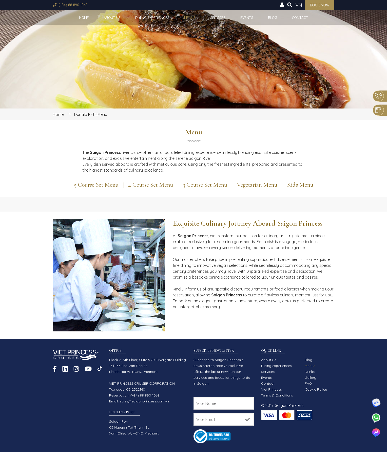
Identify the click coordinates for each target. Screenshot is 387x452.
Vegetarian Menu (257, 184)
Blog (272, 18)
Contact (300, 18)
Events (246, 18)
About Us (112, 18)
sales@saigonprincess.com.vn (144, 401)
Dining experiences (152, 18)
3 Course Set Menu (205, 184)
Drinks (310, 371)
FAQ (308, 383)
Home (84, 18)
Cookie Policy (316, 389)
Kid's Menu (300, 184)
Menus (189, 18)
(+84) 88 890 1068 (72, 5)
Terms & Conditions (277, 395)
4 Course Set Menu (150, 184)
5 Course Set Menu (96, 184)
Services (218, 18)
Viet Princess (271, 389)
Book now (319, 5)
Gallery (310, 377)
